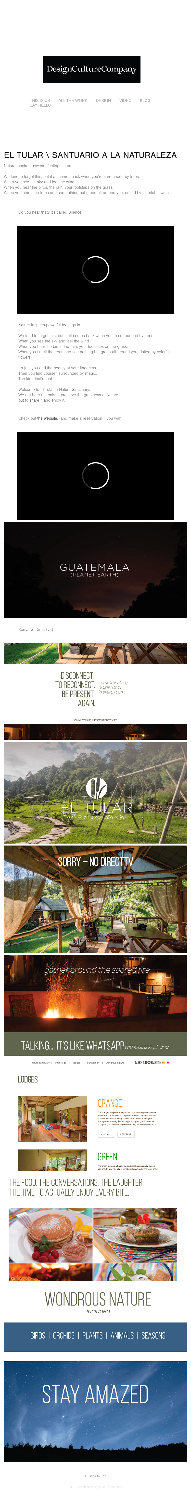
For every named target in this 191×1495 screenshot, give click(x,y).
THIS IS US (40, 101)
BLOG (145, 101)
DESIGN (103, 101)
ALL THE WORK (72, 101)
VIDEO (125, 101)
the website (46, 418)
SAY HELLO (40, 105)
